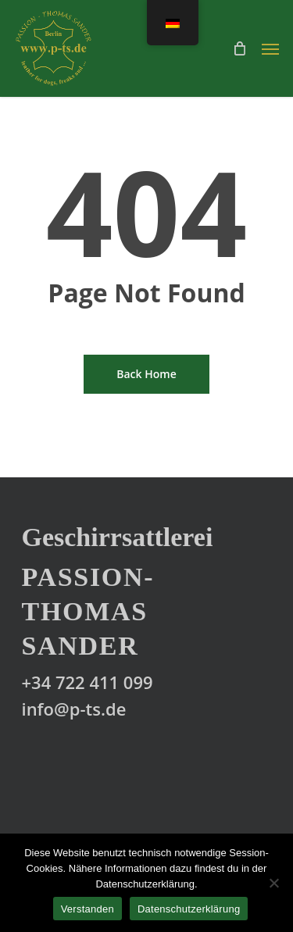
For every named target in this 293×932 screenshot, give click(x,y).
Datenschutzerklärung (189, 909)
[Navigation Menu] (270, 48)
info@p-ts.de (74, 708)
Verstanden (87, 909)
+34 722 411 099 (87, 682)
